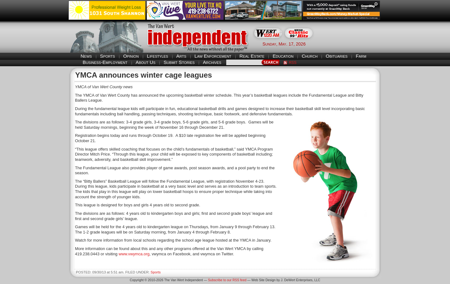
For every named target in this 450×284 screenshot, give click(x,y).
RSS (293, 62)
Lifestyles (157, 56)
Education (282, 56)
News (86, 56)
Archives (212, 62)
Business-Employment (105, 62)
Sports (107, 56)
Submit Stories (178, 62)
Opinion (131, 56)
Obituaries (337, 56)
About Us (145, 62)
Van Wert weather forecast (350, 44)
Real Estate (251, 56)
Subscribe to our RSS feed (227, 280)
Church (310, 56)
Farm (361, 56)
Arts (181, 56)
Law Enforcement (212, 56)
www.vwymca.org (133, 254)
